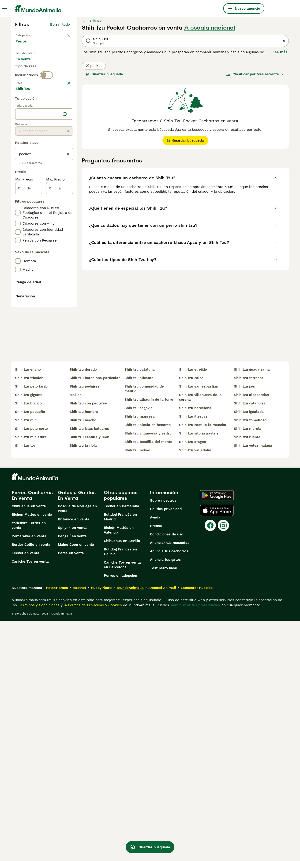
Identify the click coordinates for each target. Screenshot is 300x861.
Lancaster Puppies (197, 828)
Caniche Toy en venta (30, 802)
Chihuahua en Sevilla (122, 781)
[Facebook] (210, 765)
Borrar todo (60, 24)
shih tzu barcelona (195, 648)
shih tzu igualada (249, 652)
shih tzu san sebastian (198, 627)
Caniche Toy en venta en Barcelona (122, 805)
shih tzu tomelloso (250, 660)
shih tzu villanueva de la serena (200, 637)
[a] (59, 314)
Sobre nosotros (163, 741)
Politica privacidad (166, 749)
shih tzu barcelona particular (95, 618)
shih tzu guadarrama (252, 610)
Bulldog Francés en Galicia (120, 792)
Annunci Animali (162, 828)
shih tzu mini (26, 660)
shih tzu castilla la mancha (202, 665)
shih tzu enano (28, 610)
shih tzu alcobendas (251, 635)
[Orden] (255, 74)
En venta (26, 67)
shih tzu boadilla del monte (148, 682)
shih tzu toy (25, 686)
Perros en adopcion (120, 816)
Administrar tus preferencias (195, 845)
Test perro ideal (163, 808)
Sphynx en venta (72, 768)
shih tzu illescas (193, 657)
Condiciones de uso (166, 775)
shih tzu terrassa (248, 618)
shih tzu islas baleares (89, 669)
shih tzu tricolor (29, 618)
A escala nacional (209, 27)
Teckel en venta (25, 793)
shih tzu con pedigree (88, 644)
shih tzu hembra (84, 652)
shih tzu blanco (28, 644)
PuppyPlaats (101, 828)
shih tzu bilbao (137, 690)
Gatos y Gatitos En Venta (77, 735)
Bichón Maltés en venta (32, 755)
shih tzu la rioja (83, 686)
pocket (94, 66)
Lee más (280, 52)
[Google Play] (217, 735)
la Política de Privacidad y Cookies (92, 845)
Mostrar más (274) (57, 215)
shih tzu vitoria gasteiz (198, 674)
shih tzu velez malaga (253, 686)
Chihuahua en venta (29, 746)
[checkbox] (17, 131)
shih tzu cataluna (139, 610)
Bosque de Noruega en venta (77, 748)
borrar (64, 106)
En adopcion (55, 67)
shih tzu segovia (138, 648)
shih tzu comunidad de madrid (144, 629)
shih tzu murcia (247, 669)
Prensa (156, 766)
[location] (44, 240)
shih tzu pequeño (30, 652)
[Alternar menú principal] (4, 8)
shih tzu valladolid (195, 690)
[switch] (46, 96)
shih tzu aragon (192, 682)
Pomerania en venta (29, 776)
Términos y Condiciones (39, 845)
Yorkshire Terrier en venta (29, 765)
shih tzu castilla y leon (89, 677)
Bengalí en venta (72, 776)
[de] (28, 314)
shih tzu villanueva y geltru (148, 674)
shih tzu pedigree (85, 627)
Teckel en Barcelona (121, 746)
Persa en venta (71, 793)
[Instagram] (223, 765)
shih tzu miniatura (31, 677)
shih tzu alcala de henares (147, 665)
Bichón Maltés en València (119, 770)
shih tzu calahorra (250, 644)
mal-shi (76, 635)
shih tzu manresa (139, 657)
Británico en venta (73, 759)
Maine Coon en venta (76, 785)
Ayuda (155, 758)
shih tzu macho (83, 660)
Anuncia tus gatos (165, 800)
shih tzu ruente (247, 677)
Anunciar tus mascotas (169, 783)
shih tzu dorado (83, 610)
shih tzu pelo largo (31, 627)
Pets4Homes (57, 828)
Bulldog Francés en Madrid (120, 757)
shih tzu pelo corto (31, 669)
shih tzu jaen (245, 627)
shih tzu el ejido (193, 610)
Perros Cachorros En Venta (32, 735)
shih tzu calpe (191, 618)
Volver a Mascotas (31, 35)
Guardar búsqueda (104, 74)
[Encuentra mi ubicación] (64, 240)
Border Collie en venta (31, 785)
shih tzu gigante (29, 635)
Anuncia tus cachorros (169, 791)
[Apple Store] (217, 750)
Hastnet (79, 828)
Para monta (29, 79)
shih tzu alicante (139, 618)
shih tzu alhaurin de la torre (148, 640)
